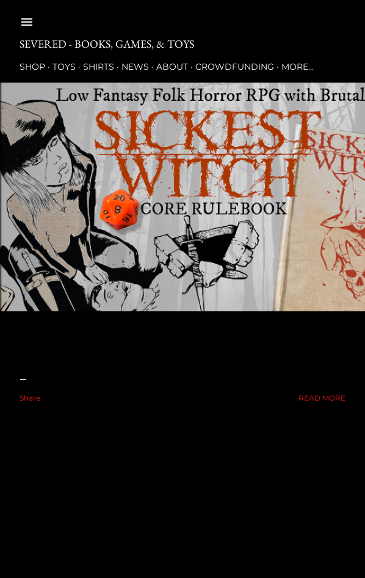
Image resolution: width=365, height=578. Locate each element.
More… (297, 66)
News (135, 66)
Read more (321, 397)
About (172, 66)
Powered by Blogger (182, 520)
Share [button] (30, 397)
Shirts (98, 66)
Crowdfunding (234, 66)
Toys (64, 66)
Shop (32, 66)
